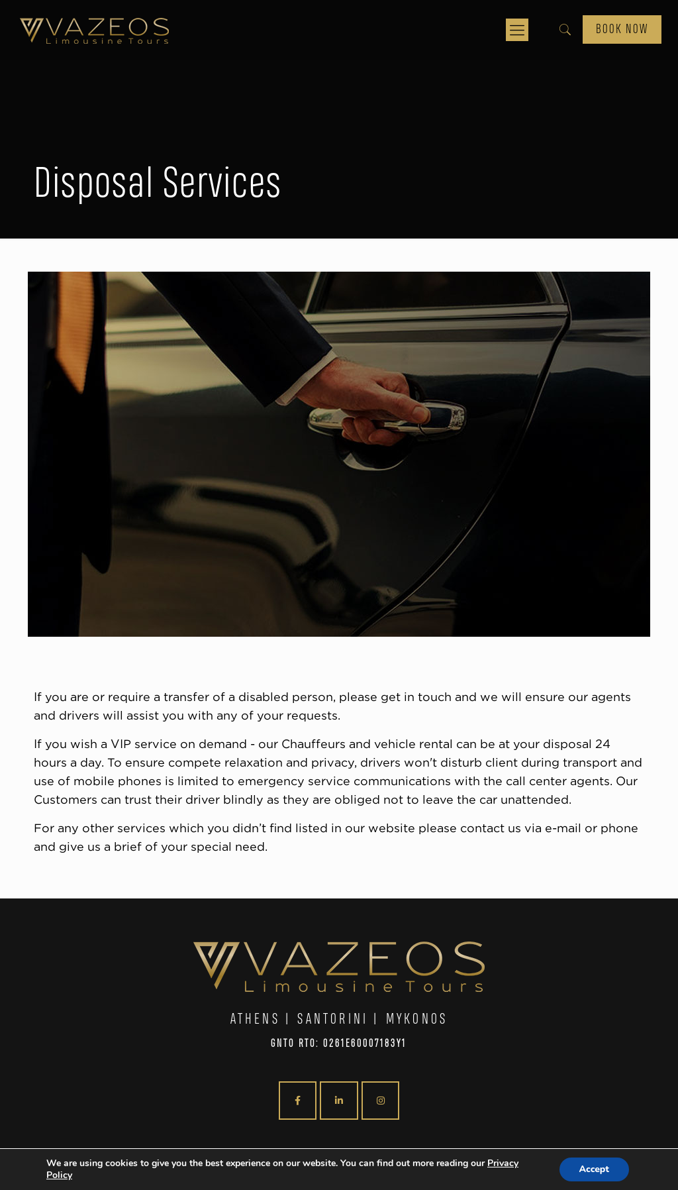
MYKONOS (417, 1019)
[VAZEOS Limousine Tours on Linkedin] (339, 1100)
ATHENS (255, 1019)
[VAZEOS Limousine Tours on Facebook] (297, 1100)
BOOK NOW (622, 29)
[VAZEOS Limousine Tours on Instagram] (380, 1100)
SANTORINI (332, 1019)
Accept (594, 1169)
